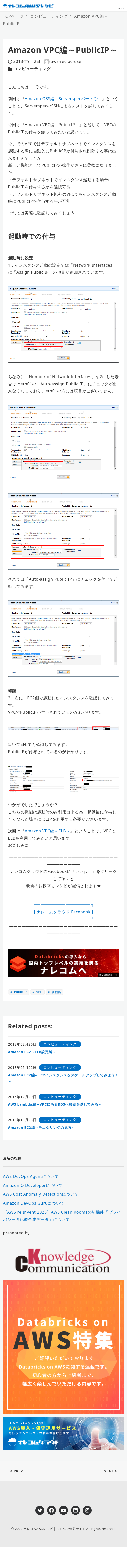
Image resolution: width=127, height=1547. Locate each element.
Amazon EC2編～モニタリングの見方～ (41, 1127)
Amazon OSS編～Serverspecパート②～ (63, 98)
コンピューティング (32, 68)
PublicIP (20, 992)
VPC (38, 992)
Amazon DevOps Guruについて (34, 1203)
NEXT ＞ (110, 1470)
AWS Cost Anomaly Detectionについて (41, 1194)
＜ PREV (16, 1470)
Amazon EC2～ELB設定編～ (32, 1051)
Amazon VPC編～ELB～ (47, 831)
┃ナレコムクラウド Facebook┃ (63, 912)
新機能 (56, 992)
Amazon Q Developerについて (33, 1185)
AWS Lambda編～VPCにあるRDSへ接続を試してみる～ (55, 1104)
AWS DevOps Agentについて (31, 1176)
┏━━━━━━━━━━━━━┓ (63, 904)
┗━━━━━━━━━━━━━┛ (63, 919)
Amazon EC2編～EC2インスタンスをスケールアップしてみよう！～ (63, 1078)
